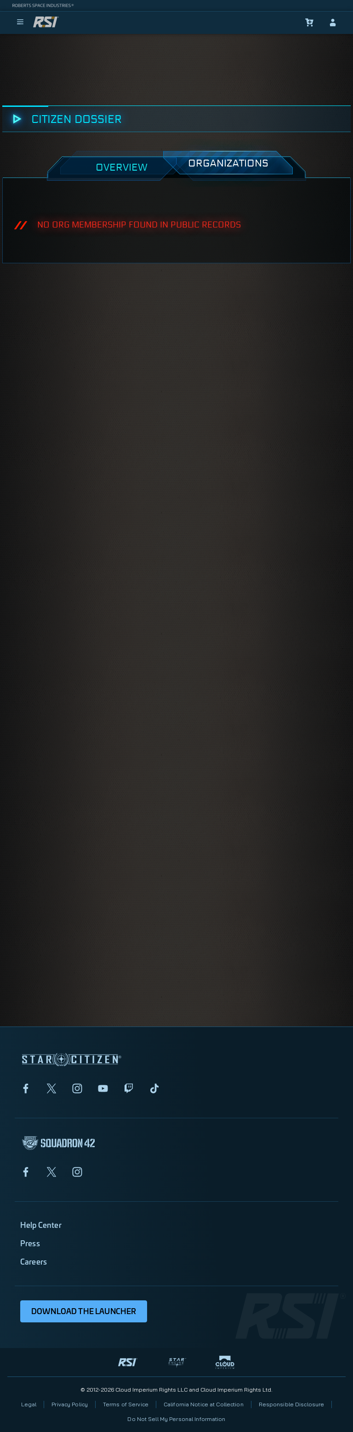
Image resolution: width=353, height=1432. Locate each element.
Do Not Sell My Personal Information (176, 1418)
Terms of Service (125, 1404)
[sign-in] (333, 22)
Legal (29, 1404)
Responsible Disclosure (292, 1404)
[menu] (20, 22)
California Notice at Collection (204, 1404)
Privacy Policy (69, 1404)
